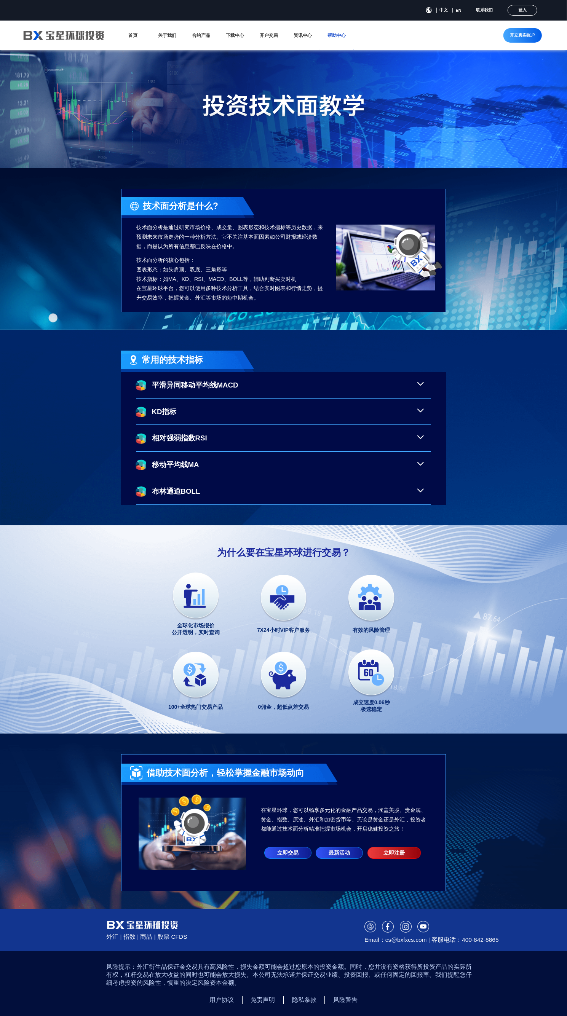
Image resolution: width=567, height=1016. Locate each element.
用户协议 (221, 1000)
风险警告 (345, 1000)
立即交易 (288, 853)
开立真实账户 (522, 35)
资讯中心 (303, 35)
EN (459, 10)
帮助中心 (336, 35)
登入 (522, 10)
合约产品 (201, 35)
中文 (443, 10)
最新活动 (339, 853)
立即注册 (394, 853)
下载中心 (235, 35)
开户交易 (269, 35)
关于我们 (167, 35)
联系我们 (484, 10)
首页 (132, 35)
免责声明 (263, 1000)
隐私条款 (304, 1000)
